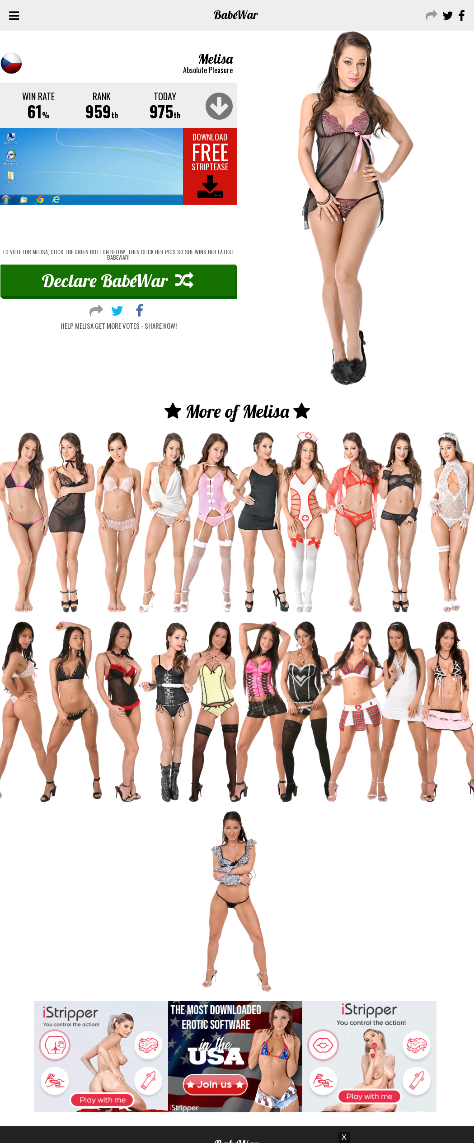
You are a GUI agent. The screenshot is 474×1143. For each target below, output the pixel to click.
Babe (235, 14)
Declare (117, 280)
